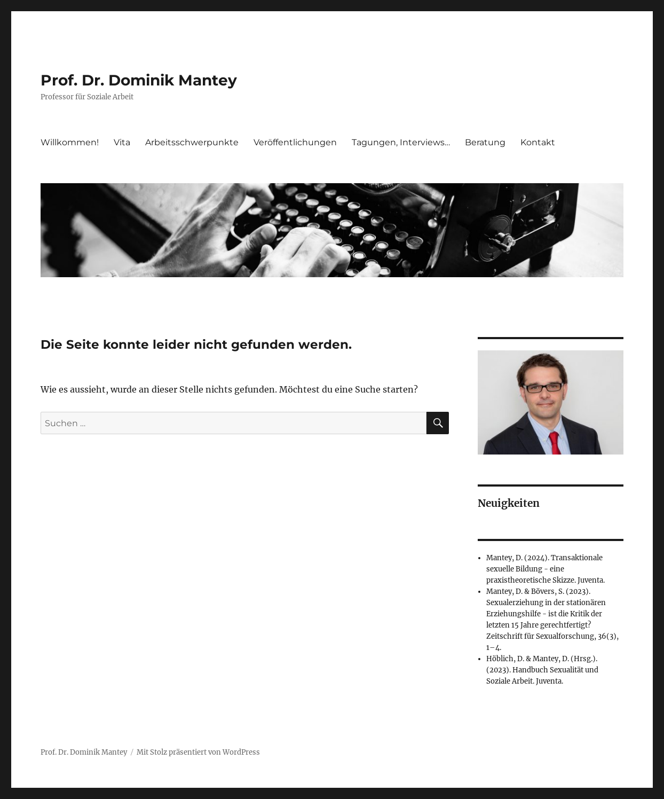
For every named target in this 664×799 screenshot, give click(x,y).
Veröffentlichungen (295, 142)
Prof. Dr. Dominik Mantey (139, 80)
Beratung (485, 142)
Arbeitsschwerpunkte (192, 142)
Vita (122, 142)
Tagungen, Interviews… (401, 142)
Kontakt (537, 142)
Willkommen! (70, 142)
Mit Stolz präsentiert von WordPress (198, 752)
